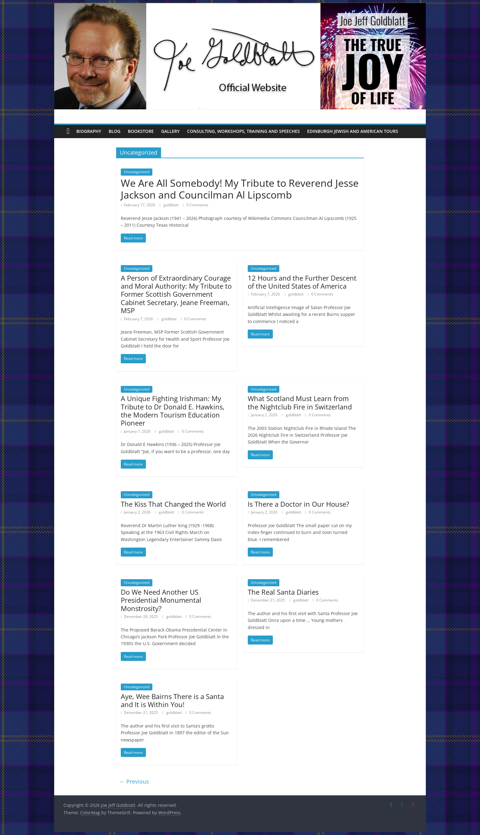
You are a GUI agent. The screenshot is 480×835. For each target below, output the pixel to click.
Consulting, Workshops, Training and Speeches (243, 131)
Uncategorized (136, 171)
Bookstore (141, 131)
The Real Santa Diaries (283, 592)
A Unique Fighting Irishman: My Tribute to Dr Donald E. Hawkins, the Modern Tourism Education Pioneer (173, 410)
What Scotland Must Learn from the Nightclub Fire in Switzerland (300, 402)
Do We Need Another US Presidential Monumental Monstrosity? (161, 600)
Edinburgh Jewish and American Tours (352, 131)
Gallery (170, 131)
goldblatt (172, 205)
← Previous (134, 781)
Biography (88, 131)
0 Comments (195, 205)
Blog (114, 131)
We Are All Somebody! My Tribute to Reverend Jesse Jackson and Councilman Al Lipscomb (240, 188)
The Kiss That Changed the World (173, 504)
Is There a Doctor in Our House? (298, 504)
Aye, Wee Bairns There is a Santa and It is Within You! (172, 700)
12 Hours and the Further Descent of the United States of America (302, 282)
